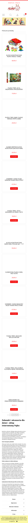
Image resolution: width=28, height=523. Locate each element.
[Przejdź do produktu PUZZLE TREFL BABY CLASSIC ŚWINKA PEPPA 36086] (14, 108)
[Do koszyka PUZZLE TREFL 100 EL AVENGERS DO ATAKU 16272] (14, 220)
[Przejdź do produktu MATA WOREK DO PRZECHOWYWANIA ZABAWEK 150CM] (14, 391)
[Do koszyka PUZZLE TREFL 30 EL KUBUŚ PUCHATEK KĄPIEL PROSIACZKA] (14, 377)
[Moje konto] (17, 15)
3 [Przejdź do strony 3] (15, 415)
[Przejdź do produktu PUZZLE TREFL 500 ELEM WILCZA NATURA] (14, 327)
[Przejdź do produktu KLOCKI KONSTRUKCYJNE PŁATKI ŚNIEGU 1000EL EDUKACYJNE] (14, 44)
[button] (3, 15)
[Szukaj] (10, 14)
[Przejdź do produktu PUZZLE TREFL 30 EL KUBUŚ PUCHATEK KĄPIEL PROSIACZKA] (14, 359)
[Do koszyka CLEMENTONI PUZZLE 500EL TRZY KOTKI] (14, 282)
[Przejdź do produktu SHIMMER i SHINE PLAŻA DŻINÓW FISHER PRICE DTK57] (14, 170)
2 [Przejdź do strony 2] (12, 415)
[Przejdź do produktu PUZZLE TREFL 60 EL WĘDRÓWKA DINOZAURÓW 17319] (14, 77)
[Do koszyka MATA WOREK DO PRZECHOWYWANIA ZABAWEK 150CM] (14, 409)
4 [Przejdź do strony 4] (17, 415)
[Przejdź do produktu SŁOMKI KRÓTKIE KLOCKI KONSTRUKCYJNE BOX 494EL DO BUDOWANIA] (14, 138)
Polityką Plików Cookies (10, 518)
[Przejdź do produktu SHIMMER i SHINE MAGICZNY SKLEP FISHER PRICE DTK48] (14, 295)
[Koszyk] (24, 14)
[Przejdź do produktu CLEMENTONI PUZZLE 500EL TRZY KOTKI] (14, 263)
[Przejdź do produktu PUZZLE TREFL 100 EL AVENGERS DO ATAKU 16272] (14, 202)
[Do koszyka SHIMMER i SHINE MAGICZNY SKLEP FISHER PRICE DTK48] (14, 313)
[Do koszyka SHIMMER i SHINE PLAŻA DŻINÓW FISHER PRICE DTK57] (14, 188)
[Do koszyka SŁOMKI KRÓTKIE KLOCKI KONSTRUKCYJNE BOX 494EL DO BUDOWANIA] (14, 156)
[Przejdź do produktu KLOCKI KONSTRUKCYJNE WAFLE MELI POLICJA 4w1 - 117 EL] (14, 233)
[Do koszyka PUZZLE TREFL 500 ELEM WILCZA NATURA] (14, 345)
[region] (14, 21)
